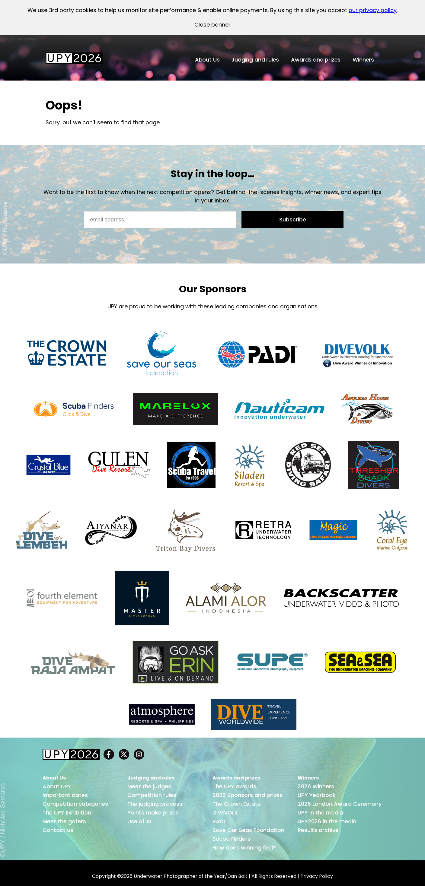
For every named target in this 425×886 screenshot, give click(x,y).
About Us (207, 59)
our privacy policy (373, 10)
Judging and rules (255, 59)
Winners (363, 59)
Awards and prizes (315, 59)
